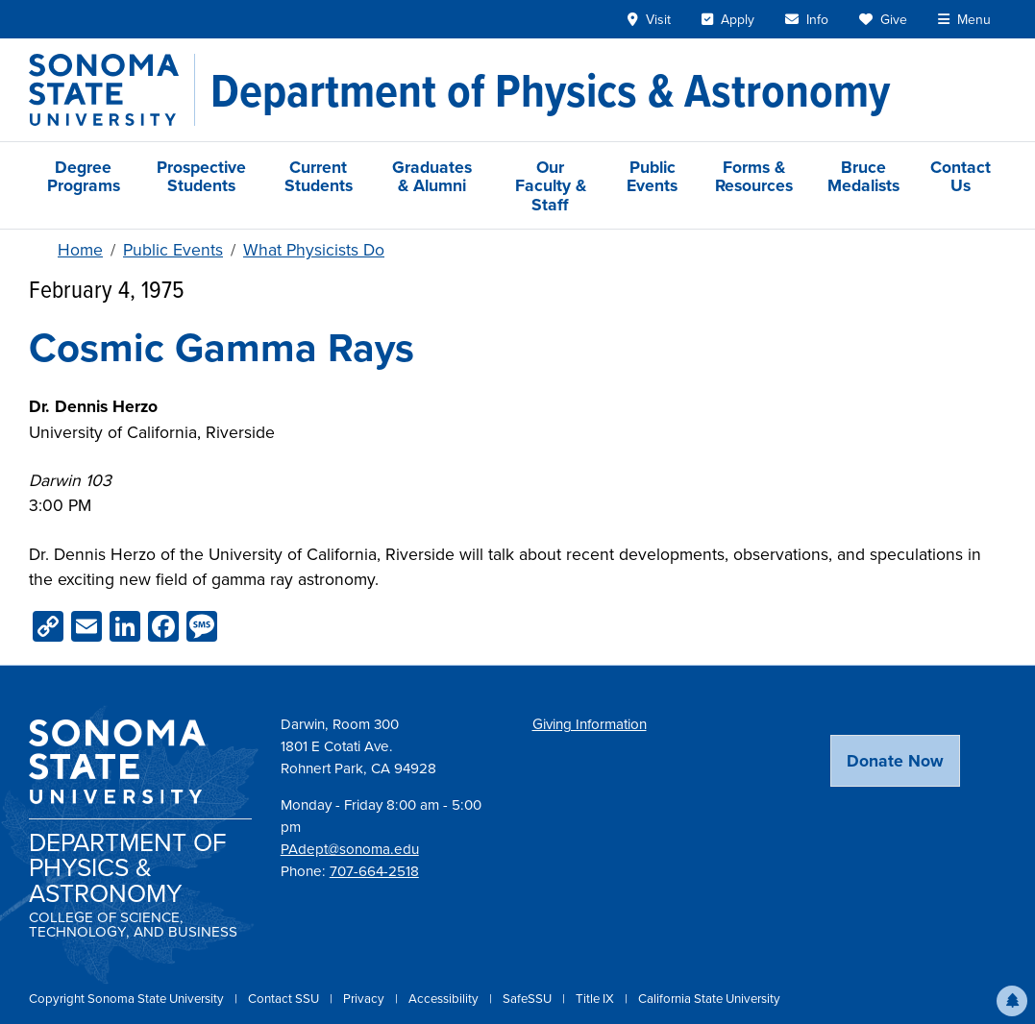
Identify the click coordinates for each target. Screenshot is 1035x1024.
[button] (1012, 1001)
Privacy (365, 998)
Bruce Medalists (863, 176)
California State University (709, 998)
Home (80, 249)
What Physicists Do (313, 249)
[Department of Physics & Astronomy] (550, 90)
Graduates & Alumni (432, 176)
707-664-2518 (374, 871)
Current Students (318, 176)
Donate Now (895, 760)
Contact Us (960, 176)
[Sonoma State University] (112, 90)
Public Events (652, 176)
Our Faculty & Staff (550, 185)
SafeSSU (528, 998)
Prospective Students (201, 176)
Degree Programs (83, 176)
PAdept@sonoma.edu (350, 849)
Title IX (596, 998)
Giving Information (589, 724)
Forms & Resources (754, 176)
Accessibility (444, 998)
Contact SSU (285, 998)
